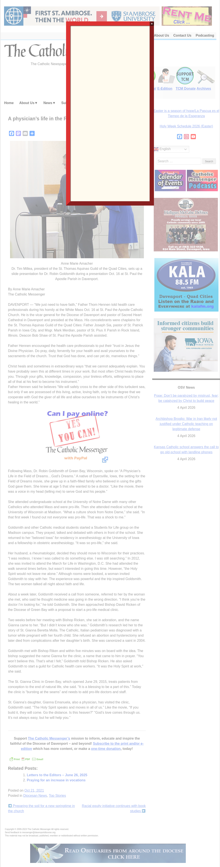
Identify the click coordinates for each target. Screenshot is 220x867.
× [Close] (152, 23)
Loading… (110, 113)
